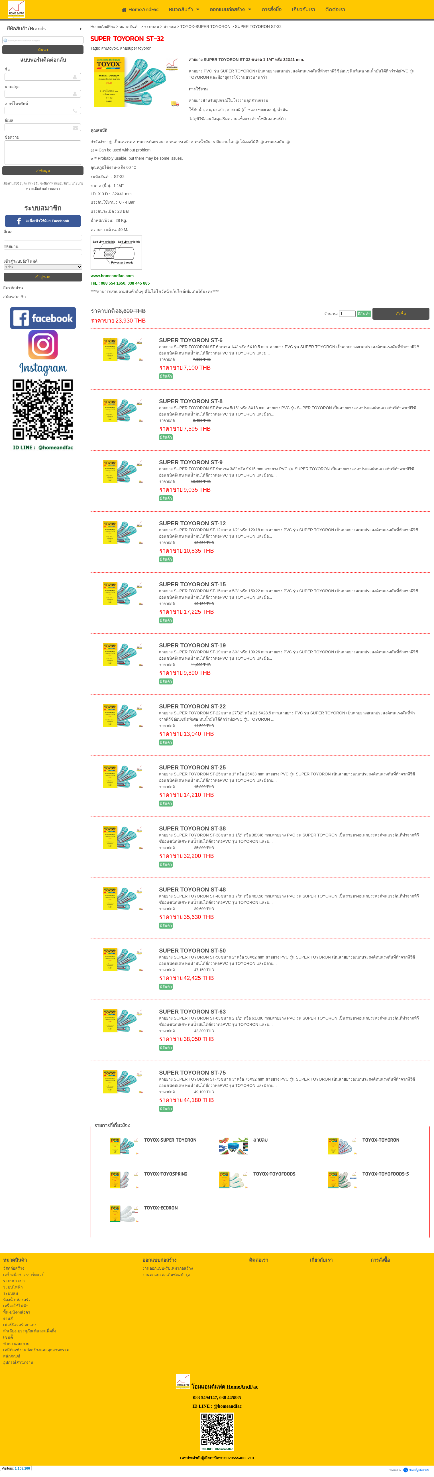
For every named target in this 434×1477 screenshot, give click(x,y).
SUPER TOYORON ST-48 (192, 889)
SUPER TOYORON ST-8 (191, 401)
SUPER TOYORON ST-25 (192, 767)
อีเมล (9, 120)
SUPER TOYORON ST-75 (192, 1072)
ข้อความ (12, 137)
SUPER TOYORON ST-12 (192, 523)
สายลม (170, 26)
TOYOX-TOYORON (380, 1140)
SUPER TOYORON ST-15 (192, 584)
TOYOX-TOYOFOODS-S (385, 1174)
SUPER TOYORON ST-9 (191, 462)
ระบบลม (151, 26)
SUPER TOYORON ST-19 (192, 645)
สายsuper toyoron (136, 48)
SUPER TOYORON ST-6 (191, 340)
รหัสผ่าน (11, 246)
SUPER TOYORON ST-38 (192, 828)
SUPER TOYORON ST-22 (192, 706)
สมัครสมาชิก (14, 296)
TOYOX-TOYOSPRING (165, 1174)
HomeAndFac (102, 26)
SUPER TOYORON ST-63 (192, 1011)
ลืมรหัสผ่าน (13, 287)
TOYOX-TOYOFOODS (274, 1174)
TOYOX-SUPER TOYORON (205, 26)
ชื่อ (7, 70)
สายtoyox (109, 48)
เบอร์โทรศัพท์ (16, 103)
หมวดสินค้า (129, 26)
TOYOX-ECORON (161, 1208)
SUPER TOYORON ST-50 (192, 950)
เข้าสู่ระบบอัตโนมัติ (21, 261)
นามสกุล (12, 86)
